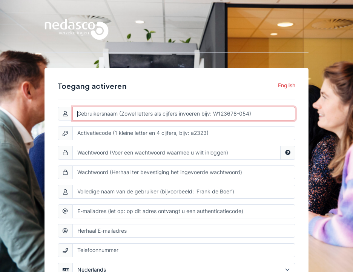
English (286, 85)
